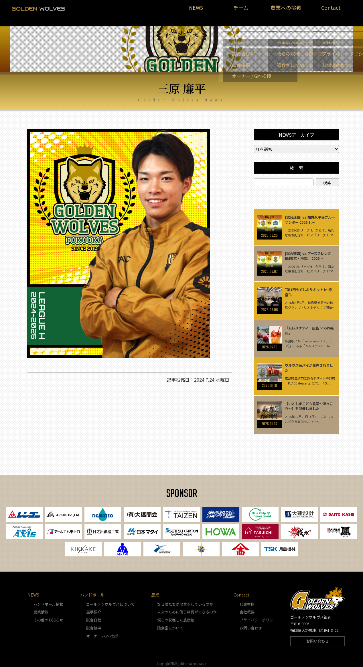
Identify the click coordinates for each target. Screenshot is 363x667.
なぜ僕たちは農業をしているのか (185, 601)
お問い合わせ (251, 625)
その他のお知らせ (48, 617)
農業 (155, 592)
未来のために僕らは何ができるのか (187, 609)
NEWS (196, 10)
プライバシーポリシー (258, 617)
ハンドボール (92, 592)
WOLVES (38, 8)
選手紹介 (93, 609)
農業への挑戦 (286, 10)
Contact (330, 10)
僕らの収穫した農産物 (175, 617)
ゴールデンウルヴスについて (110, 601)
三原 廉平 (181, 81)
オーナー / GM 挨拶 (102, 632)
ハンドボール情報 (48, 601)
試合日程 (93, 617)
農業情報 (40, 609)
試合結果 (93, 625)
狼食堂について (170, 625)
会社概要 (247, 609)
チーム (241, 10)
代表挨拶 (247, 601)
